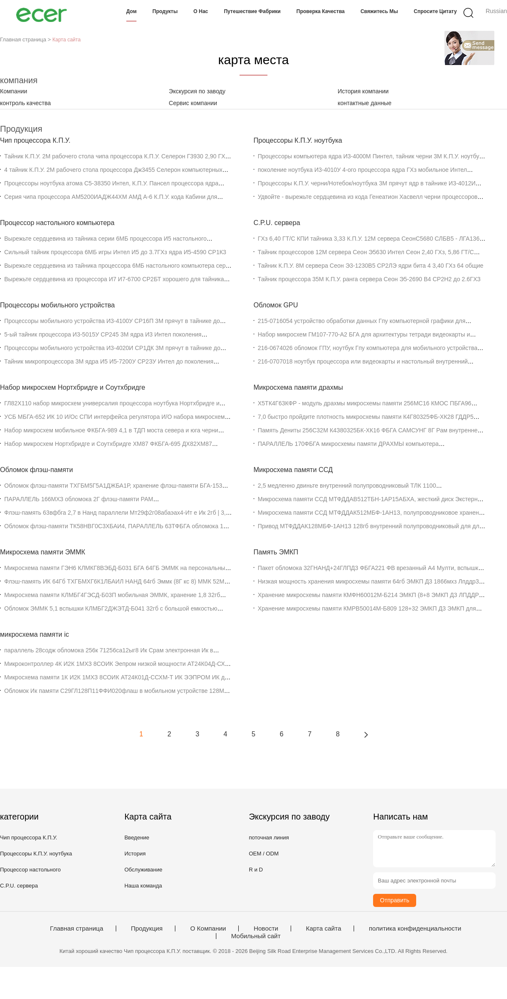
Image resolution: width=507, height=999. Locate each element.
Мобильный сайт (256, 936)
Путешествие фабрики (252, 11)
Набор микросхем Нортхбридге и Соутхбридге (72, 387)
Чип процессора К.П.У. (35, 140)
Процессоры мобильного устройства (57, 305)
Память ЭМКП (276, 552)
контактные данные (364, 103)
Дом (131, 11)
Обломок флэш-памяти (36, 469)
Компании (13, 91)
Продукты (165, 11)
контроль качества (25, 103)
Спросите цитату (435, 11)
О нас (201, 11)
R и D (256, 869)
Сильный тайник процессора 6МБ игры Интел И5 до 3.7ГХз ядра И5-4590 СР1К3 (115, 252)
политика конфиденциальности (415, 928)
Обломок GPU (276, 305)
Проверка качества (321, 11)
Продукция (147, 928)
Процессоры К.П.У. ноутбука (298, 140)
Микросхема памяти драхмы (298, 387)
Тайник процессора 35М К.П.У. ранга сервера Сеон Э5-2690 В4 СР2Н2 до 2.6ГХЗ (369, 279)
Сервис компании (193, 103)
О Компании (208, 928)
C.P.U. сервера (277, 222)
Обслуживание (143, 869)
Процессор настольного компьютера (57, 222)
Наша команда (143, 885)
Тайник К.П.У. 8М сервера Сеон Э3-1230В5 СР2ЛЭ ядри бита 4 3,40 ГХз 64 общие (370, 265)
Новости (266, 928)
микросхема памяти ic (34, 634)
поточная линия (269, 837)
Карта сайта (323, 928)
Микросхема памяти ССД (293, 469)
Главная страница (76, 928)
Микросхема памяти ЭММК (42, 552)
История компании (363, 91)
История (134, 853)
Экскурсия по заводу (197, 91)
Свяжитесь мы (379, 11)
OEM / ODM (264, 853)
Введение (136, 837)
